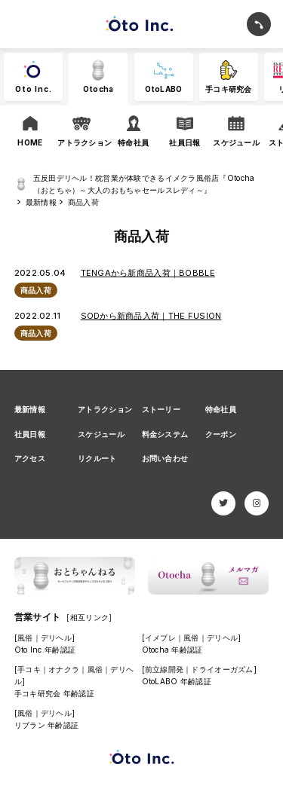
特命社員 (220, 409)
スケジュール (101, 434)
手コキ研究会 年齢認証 (54, 693)
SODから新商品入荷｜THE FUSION (151, 315)
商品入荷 (35, 290)
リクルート (97, 458)
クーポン (220, 434)
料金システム (165, 434)
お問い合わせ (165, 458)
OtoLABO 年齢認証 (176, 681)
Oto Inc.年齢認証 (44, 649)
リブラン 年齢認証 (46, 724)
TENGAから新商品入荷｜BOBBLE (148, 273)
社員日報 (29, 434)
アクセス (29, 458)
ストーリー (161, 409)
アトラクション (105, 409)
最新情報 (29, 409)
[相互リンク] (89, 617)
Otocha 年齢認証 (172, 649)
